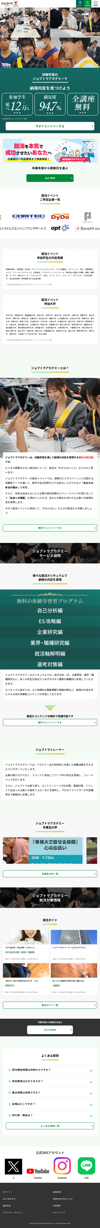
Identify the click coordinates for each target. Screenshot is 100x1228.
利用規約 (57, 1205)
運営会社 (7, 1205)
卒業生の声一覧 (50, 873)
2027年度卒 (50, 1029)
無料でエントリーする (50, 528)
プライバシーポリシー (13, 1212)
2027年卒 (50, 178)
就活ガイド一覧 (50, 1005)
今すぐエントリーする (50, 126)
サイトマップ (59, 1212)
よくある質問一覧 (50, 1126)
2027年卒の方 (9, 1198)
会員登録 (87, 3)
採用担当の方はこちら (63, 1198)
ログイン (79, 3)
